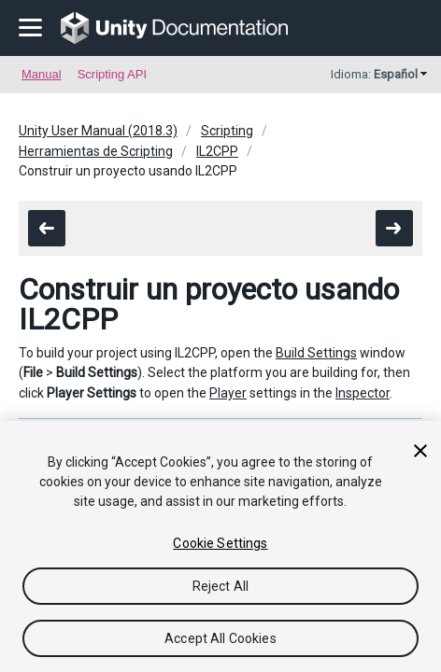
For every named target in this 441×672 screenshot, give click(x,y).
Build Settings (316, 352)
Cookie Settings (220, 543)
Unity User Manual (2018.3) (98, 130)
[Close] (420, 450)
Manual (41, 74)
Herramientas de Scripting (96, 151)
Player (228, 392)
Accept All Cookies (220, 638)
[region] (220, 546)
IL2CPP (217, 151)
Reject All (220, 586)
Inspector (362, 392)
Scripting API (112, 74)
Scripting (227, 130)
